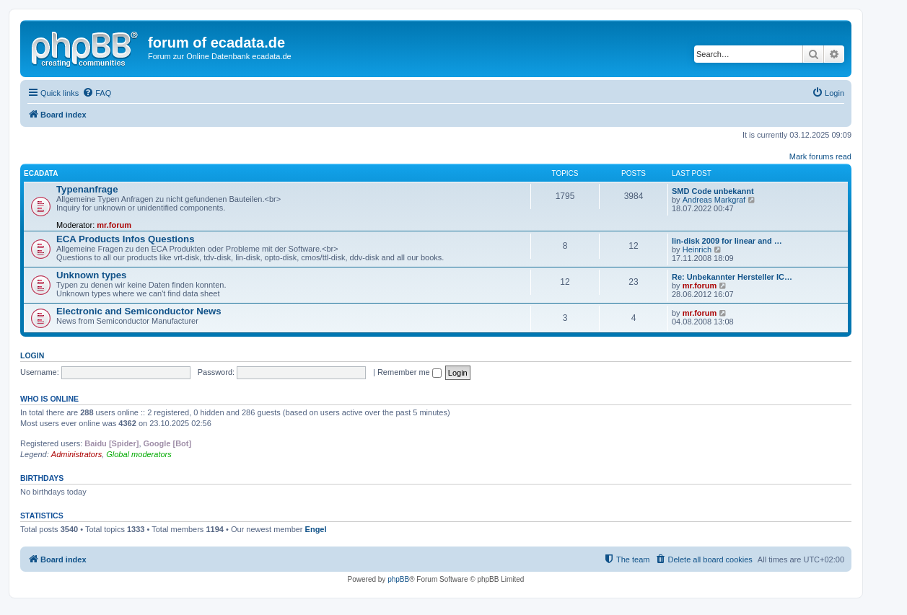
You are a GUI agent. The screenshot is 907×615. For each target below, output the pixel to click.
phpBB (398, 579)
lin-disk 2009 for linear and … (727, 240)
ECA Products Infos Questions (125, 239)
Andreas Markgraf (714, 199)
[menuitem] (96, 93)
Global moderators (139, 454)
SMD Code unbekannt (713, 191)
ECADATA (41, 173)
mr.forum (114, 225)
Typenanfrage (87, 189)
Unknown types (91, 275)
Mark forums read (820, 156)
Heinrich (697, 249)
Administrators (76, 454)
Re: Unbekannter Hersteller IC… (732, 277)
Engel (316, 529)
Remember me (409, 372)
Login (32, 355)
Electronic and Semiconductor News (139, 311)
